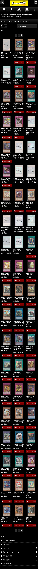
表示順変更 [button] (22, 26)
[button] (2, 2)
